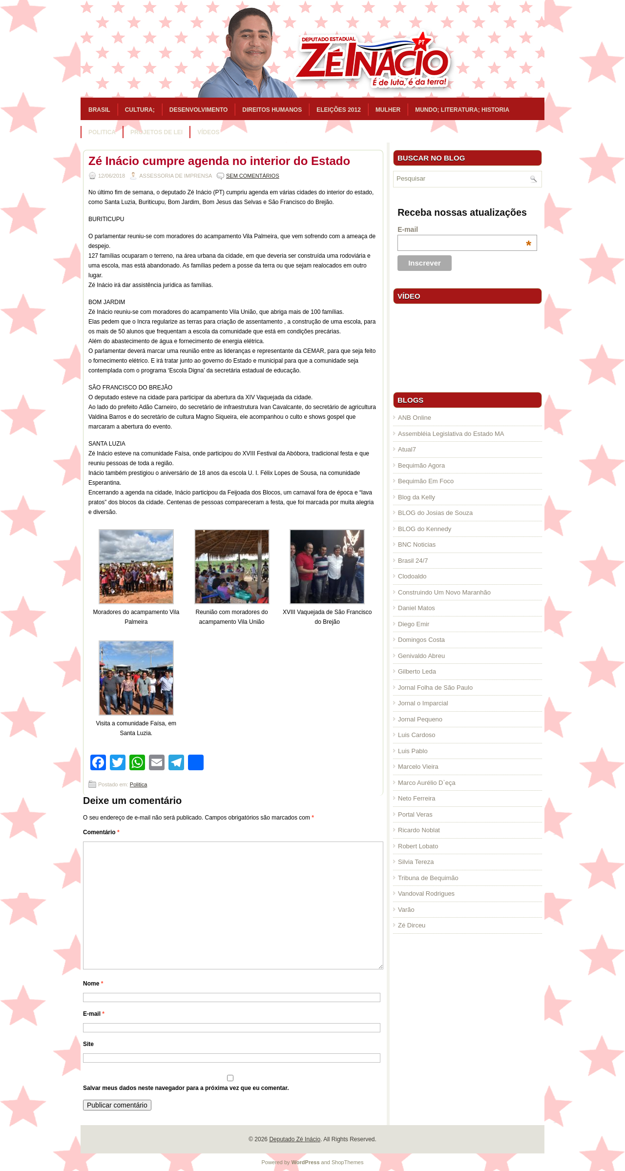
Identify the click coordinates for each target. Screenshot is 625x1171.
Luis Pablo (413, 751)
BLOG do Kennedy (424, 529)
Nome (93, 983)
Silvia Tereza (416, 861)
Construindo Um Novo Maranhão (444, 592)
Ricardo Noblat (419, 830)
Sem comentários (252, 176)
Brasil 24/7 (413, 560)
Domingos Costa (421, 639)
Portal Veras (415, 814)
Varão (406, 909)
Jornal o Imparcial (423, 703)
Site (88, 1044)
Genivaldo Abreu (421, 655)
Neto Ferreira (417, 798)
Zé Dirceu (411, 925)
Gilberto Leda (417, 671)
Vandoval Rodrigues (426, 893)
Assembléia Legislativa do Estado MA (451, 433)
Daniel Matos (416, 608)
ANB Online (414, 417)
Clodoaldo (412, 576)
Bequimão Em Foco (426, 481)
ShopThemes (347, 1162)
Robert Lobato (418, 846)
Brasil (99, 109)
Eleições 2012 (338, 109)
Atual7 (407, 449)
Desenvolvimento (198, 109)
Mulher (387, 109)
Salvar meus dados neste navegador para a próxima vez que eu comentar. (186, 1088)
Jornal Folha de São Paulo (435, 687)
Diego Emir (413, 624)
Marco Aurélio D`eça (427, 782)
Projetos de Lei (156, 132)
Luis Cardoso (417, 735)
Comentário (101, 832)
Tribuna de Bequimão (428, 878)
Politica (102, 132)
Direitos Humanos (272, 109)
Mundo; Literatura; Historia (462, 109)
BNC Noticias (417, 544)
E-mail (93, 1013)
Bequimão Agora (421, 465)
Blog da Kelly (416, 497)
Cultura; (140, 109)
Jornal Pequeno (420, 719)
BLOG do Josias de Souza (435, 512)
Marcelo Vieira (418, 766)
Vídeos (208, 132)
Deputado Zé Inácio (294, 1139)
